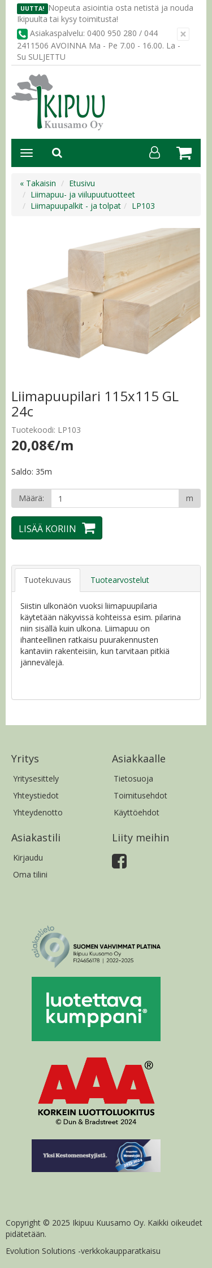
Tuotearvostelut (119, 579)
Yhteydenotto (38, 812)
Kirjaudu (28, 857)
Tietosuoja (133, 778)
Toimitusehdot (140, 795)
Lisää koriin (47, 529)
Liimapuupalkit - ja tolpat (76, 205)
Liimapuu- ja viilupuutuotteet (83, 194)
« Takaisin (38, 183)
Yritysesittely (36, 778)
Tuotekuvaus (47, 579)
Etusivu (82, 183)
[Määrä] (115, 498)
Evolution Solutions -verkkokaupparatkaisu (83, 1250)
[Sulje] (183, 34)
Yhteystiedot (36, 795)
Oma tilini (30, 874)
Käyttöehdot (136, 812)
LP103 (143, 205)
